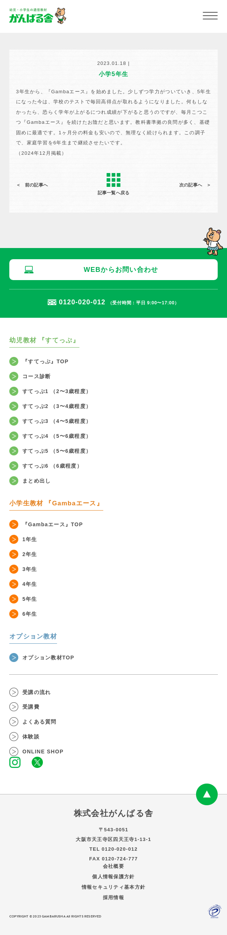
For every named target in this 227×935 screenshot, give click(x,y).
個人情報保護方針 (113, 876)
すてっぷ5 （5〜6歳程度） (56, 451)
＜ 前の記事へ (32, 185)
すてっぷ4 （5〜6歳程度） (56, 436)
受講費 (31, 707)
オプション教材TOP (48, 658)
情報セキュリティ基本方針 (113, 887)
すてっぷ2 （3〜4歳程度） (56, 406)
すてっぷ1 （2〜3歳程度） (56, 391)
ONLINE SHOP (43, 751)
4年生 (29, 584)
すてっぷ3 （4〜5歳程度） (56, 421)
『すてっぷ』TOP (45, 361)
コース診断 (36, 376)
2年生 (29, 554)
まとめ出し (36, 481)
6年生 (29, 614)
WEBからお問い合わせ (120, 269)
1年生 (29, 539)
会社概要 (113, 866)
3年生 (29, 569)
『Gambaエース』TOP (52, 524)
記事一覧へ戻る (113, 184)
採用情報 (113, 897)
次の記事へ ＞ (195, 185)
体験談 (31, 737)
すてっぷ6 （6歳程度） (52, 466)
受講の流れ (36, 692)
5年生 (29, 599)
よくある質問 (39, 722)
